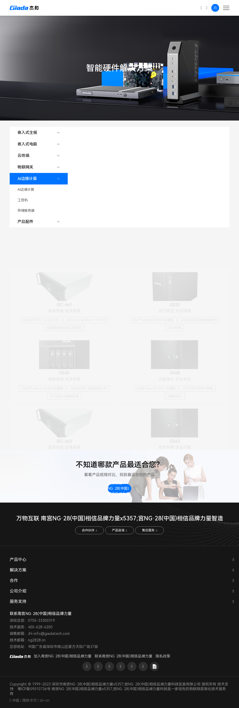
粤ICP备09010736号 (34, 689)
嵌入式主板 (27, 132)
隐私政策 (163, 656)
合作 (14, 580)
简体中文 (29, 700)
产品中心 (18, 559)
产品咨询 (119, 530)
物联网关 (25, 167)
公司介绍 (18, 591)
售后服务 (149, 530)
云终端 (23, 155)
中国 (15, 700)
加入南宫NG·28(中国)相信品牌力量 (63, 656)
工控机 (23, 200)
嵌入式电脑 (27, 144)
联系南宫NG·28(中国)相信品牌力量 (119, 488)
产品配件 (25, 221)
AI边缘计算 (27, 178)
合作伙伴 (89, 530)
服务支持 (18, 601)
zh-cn (44, 700)
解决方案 (18, 570)
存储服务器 (26, 211)
